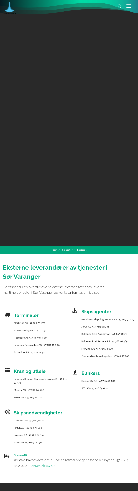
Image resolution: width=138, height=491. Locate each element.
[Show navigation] (129, 6)
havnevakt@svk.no (43, 465)
